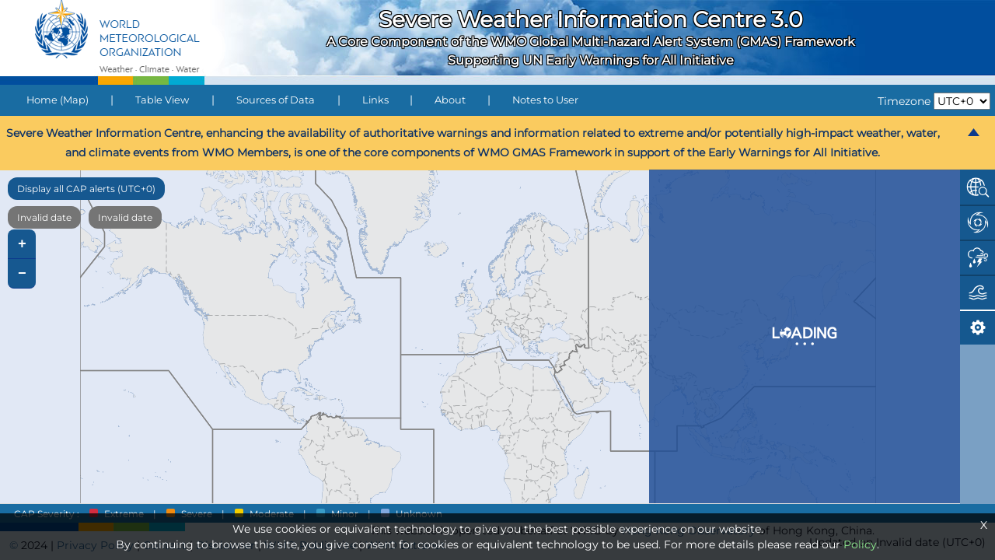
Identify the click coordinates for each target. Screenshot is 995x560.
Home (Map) (57, 100)
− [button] (22, 273)
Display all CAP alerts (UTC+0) (86, 188)
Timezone (904, 101)
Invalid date (44, 217)
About (450, 100)
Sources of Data (275, 100)
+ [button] (22, 244)
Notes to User (545, 100)
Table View (162, 100)
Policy (860, 544)
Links (375, 100)
